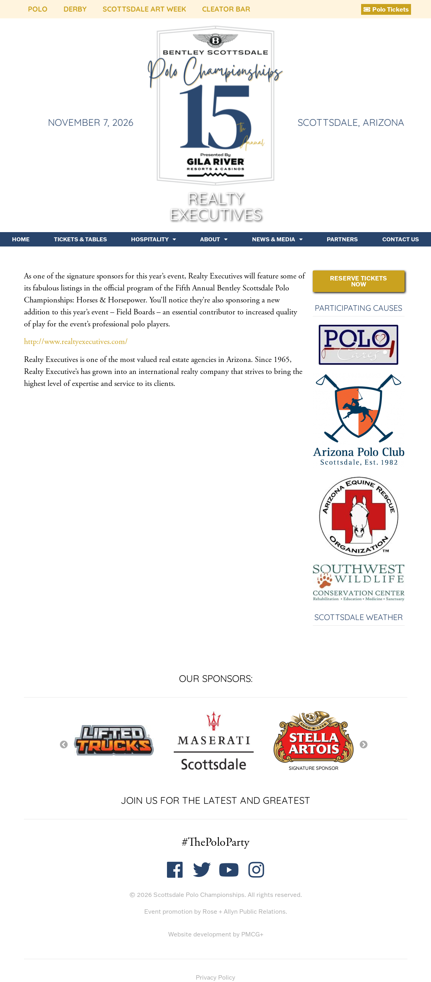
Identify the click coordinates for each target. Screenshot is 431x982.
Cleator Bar (226, 9)
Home (21, 239)
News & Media (277, 239)
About (214, 239)
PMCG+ (252, 934)
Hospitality (153, 239)
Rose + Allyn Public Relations (244, 911)
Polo (38, 9)
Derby (75, 9)
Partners (342, 239)
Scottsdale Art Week (144, 9)
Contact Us (400, 239)
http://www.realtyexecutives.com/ (76, 342)
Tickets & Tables (80, 239)
